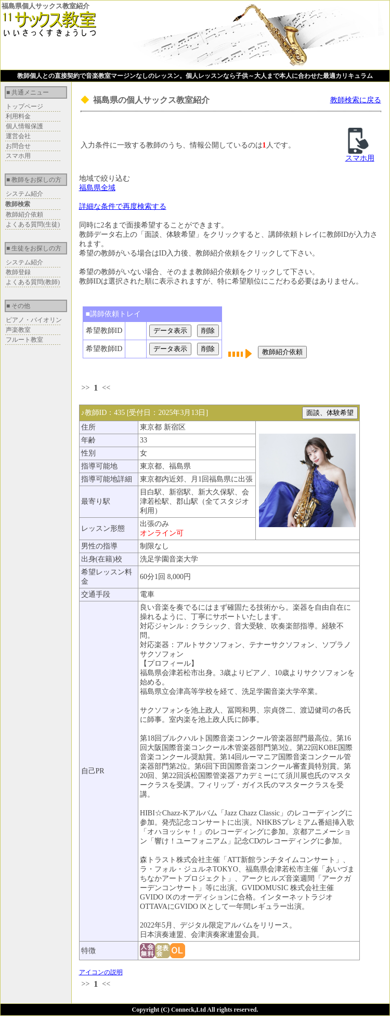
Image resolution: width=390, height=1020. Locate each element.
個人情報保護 (24, 126)
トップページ (24, 106)
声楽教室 (18, 329)
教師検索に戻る (355, 100)
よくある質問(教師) (33, 282)
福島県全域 (97, 188)
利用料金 (18, 116)
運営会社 (18, 136)
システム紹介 (24, 193)
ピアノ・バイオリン (34, 320)
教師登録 (18, 272)
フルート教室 (24, 339)
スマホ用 (18, 155)
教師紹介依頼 (24, 214)
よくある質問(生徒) (33, 224)
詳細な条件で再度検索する (122, 206)
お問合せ (18, 146)
